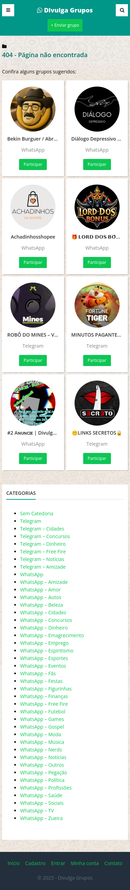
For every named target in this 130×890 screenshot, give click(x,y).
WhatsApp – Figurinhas (46, 688)
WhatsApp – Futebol (42, 711)
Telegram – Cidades (42, 528)
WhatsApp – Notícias (43, 757)
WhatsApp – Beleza (41, 605)
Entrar (58, 863)
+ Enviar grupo (65, 25)
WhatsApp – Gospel (42, 726)
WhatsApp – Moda (40, 734)
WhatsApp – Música (42, 742)
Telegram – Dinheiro (43, 544)
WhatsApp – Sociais (42, 803)
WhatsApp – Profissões (45, 787)
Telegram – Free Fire (43, 551)
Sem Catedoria (36, 513)
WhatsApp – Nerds (41, 749)
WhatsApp (31, 574)
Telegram (30, 521)
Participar (33, 164)
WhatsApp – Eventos (43, 665)
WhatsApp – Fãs (38, 673)
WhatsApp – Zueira (41, 818)
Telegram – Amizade (43, 566)
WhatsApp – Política (42, 780)
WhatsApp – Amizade (44, 582)
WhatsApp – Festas (41, 681)
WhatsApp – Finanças (44, 696)
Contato (113, 863)
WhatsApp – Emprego (44, 643)
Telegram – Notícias (42, 559)
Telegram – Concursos (45, 536)
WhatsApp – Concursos (46, 620)
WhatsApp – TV (37, 810)
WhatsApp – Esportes (44, 658)
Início (14, 863)
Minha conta (85, 863)
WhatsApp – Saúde (41, 795)
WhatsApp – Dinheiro (44, 627)
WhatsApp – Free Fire (44, 704)
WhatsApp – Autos (40, 597)
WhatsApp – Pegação (43, 772)
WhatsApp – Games (42, 719)
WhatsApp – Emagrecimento (52, 635)
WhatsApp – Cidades (43, 612)
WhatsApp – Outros (42, 765)
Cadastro (35, 863)
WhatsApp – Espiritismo (46, 650)
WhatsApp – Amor (40, 589)
